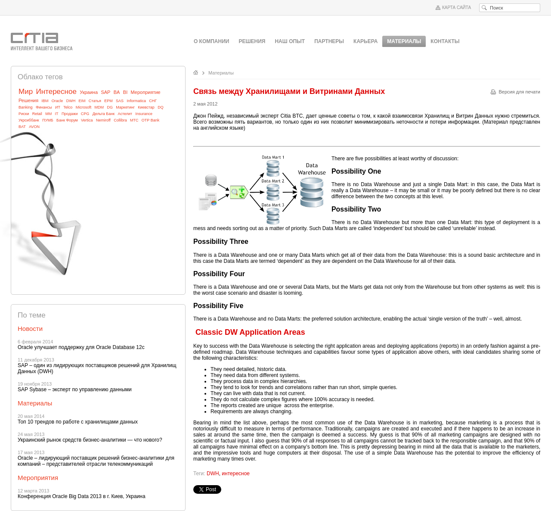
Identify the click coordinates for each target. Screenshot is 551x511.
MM (48, 114)
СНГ (153, 101)
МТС (134, 120)
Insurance (143, 114)
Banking (26, 107)
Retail (37, 114)
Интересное (56, 91)
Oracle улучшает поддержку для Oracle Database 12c (81, 347)
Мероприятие (146, 92)
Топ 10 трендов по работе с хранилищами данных (78, 422)
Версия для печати (519, 91)
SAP (105, 92)
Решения (251, 41)
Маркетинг (125, 107)
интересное (236, 473)
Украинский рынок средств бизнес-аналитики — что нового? (90, 440)
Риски (24, 114)
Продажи (70, 114)
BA (117, 92)
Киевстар (146, 107)
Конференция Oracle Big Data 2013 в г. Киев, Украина (81, 496)
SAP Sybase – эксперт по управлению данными (75, 389)
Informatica (136, 101)
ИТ (57, 107)
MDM (99, 107)
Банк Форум (67, 120)
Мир (26, 91)
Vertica (87, 120)
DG (110, 107)
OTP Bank (150, 120)
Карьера (365, 41)
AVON (34, 127)
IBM (44, 101)
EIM (82, 101)
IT (57, 114)
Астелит (125, 114)
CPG (85, 114)
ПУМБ (47, 120)
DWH (71, 101)
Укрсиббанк (29, 120)
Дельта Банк (104, 114)
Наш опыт (290, 41)
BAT (22, 127)
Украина (89, 92)
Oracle (57, 101)
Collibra (120, 120)
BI (125, 92)
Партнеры (329, 41)
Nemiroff (103, 120)
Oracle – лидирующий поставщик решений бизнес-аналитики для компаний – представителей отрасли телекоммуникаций (96, 461)
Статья (95, 101)
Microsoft (84, 107)
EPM (108, 101)
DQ (161, 107)
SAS (120, 101)
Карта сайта (456, 7)
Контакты (444, 41)
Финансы (44, 107)
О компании (211, 41)
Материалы (221, 72)
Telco (67, 107)
